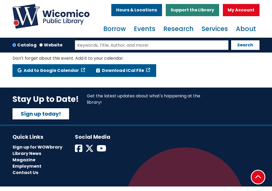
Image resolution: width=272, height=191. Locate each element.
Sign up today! (41, 114)
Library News (26, 153)
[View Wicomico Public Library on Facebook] (79, 150)
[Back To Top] (258, 177)
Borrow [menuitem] (114, 28)
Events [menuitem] (144, 28)
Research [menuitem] (178, 28)
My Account (241, 10)
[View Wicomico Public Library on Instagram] (102, 150)
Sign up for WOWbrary (37, 147)
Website (53, 45)
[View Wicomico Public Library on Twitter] (90, 150)
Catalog (27, 45)
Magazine (23, 160)
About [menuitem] (246, 28)
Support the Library (192, 10)
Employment (26, 166)
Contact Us (25, 173)
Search (245, 45)
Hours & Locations (136, 10)
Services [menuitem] (215, 28)
